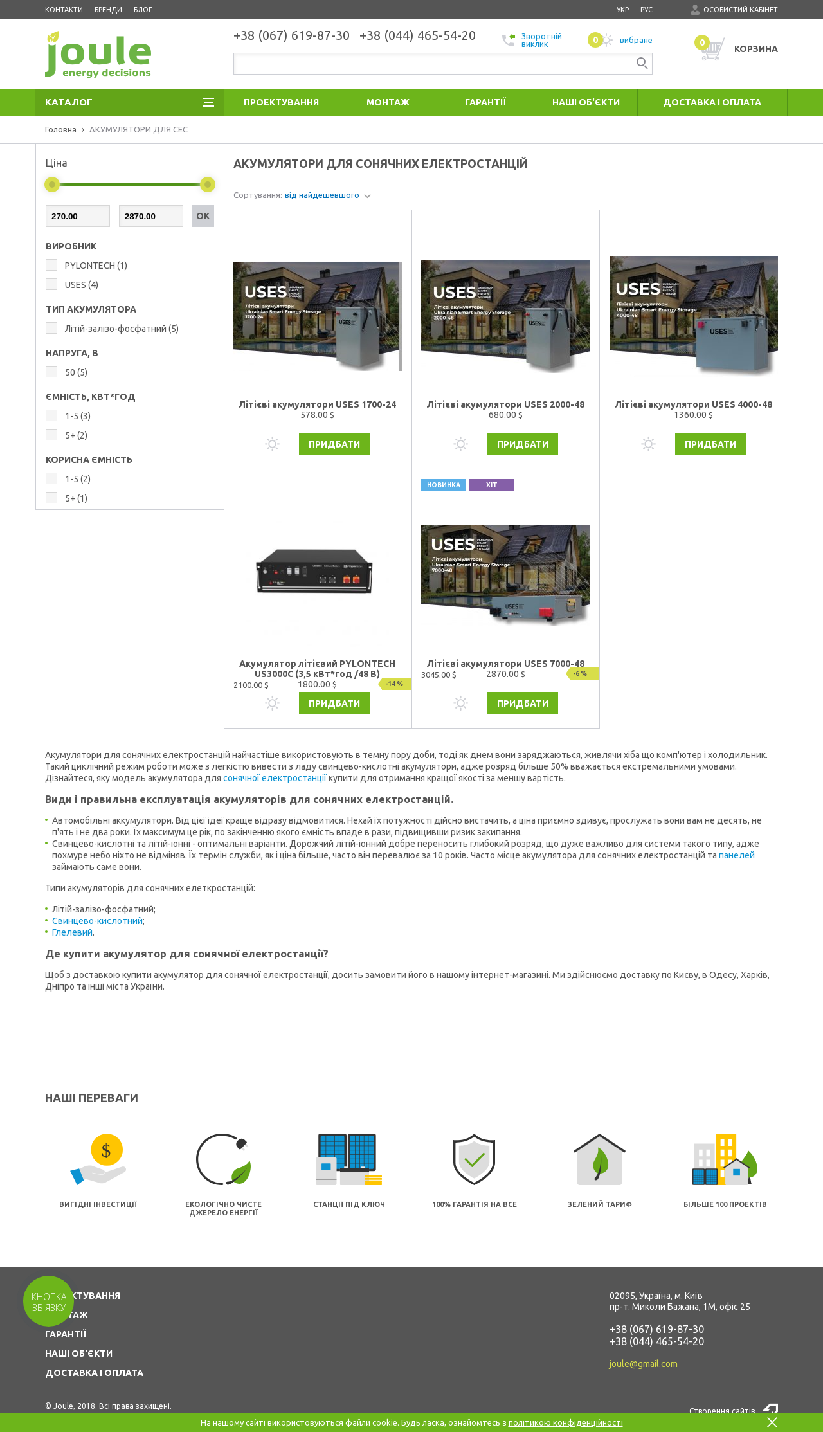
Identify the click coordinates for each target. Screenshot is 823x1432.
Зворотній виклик (532, 40)
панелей (737, 855)
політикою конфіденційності (566, 1422)
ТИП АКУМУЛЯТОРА (91, 309)
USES (81, 285)
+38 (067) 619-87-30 (657, 1329)
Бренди (108, 10)
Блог (143, 10)
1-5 (78, 416)
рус (646, 10)
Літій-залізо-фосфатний (122, 328)
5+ (76, 435)
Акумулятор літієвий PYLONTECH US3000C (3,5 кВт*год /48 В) (317, 668)
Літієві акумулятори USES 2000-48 (505, 404)
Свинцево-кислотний (97, 921)
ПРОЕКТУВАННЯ (82, 1296)
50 (76, 372)
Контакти (64, 10)
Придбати (334, 444)
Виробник (71, 246)
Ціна (57, 163)
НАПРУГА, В (72, 353)
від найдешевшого (322, 194)
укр (623, 10)
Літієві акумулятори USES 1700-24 (317, 404)
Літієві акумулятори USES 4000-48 (693, 404)
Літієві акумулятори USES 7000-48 (505, 663)
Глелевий (72, 932)
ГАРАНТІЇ (65, 1334)
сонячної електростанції (275, 778)
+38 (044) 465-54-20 (657, 1341)
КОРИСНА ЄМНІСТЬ (89, 460)
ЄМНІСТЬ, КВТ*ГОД (91, 397)
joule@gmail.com (644, 1364)
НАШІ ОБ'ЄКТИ (79, 1353)
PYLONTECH (96, 265)
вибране (620, 40)
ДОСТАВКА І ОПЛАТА (94, 1373)
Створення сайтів (722, 1411)
